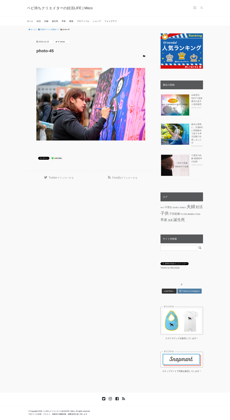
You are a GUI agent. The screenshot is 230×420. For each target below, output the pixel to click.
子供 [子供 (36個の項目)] (164, 213)
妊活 (39, 21)
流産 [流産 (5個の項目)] (170, 220)
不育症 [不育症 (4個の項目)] (168, 207)
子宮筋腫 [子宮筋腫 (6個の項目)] (174, 213)
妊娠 (46, 21)
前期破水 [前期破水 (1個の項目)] (183, 207)
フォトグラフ (110, 21)
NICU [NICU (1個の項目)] (162, 207)
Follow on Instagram (189, 291)
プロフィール (83, 21)
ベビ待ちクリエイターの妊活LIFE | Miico (60, 8)
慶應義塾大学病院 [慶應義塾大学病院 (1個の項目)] (193, 214)
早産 (64, 21)
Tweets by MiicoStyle (170, 268)
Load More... (169, 291)
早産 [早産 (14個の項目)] (163, 220)
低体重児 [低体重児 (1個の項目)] (175, 207)
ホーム (30, 21)
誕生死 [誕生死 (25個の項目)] (179, 220)
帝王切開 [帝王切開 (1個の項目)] (183, 214)
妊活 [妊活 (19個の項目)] (199, 207)
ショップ (97, 21)
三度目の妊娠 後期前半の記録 (196, 158)
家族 (71, 21)
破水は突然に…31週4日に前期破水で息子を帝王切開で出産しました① (197, 133)
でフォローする (61, 177)
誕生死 (55, 21)
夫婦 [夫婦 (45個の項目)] (191, 206)
